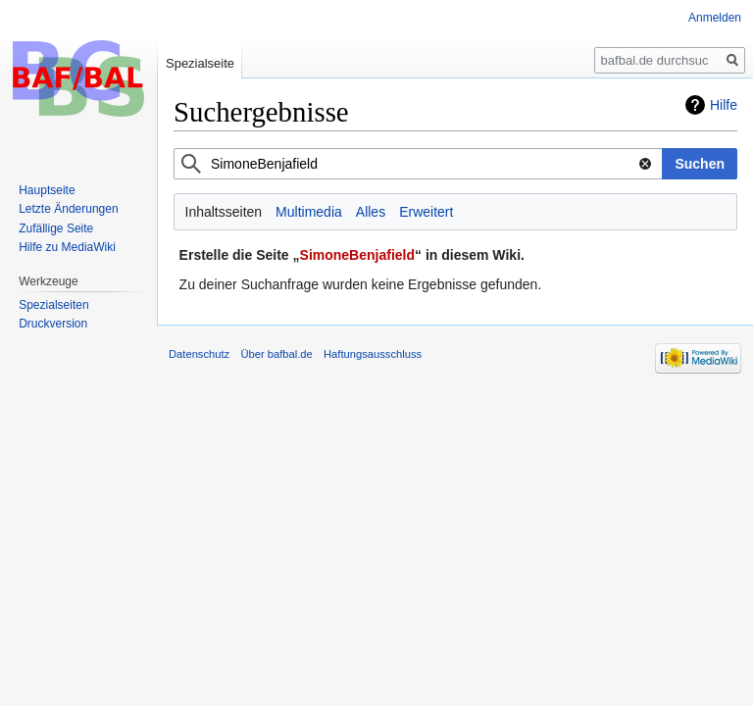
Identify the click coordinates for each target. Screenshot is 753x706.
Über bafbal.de (276, 354)
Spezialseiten (53, 305)
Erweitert (426, 212)
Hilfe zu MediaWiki (67, 247)
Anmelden (714, 18)
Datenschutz (199, 354)
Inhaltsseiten (224, 212)
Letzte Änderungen (68, 209)
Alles (370, 212)
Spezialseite (200, 63)
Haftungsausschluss (373, 354)
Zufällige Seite (56, 228)
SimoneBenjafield (357, 255)
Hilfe (723, 105)
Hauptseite (47, 190)
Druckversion (53, 323)
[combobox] (418, 163)
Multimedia (309, 212)
